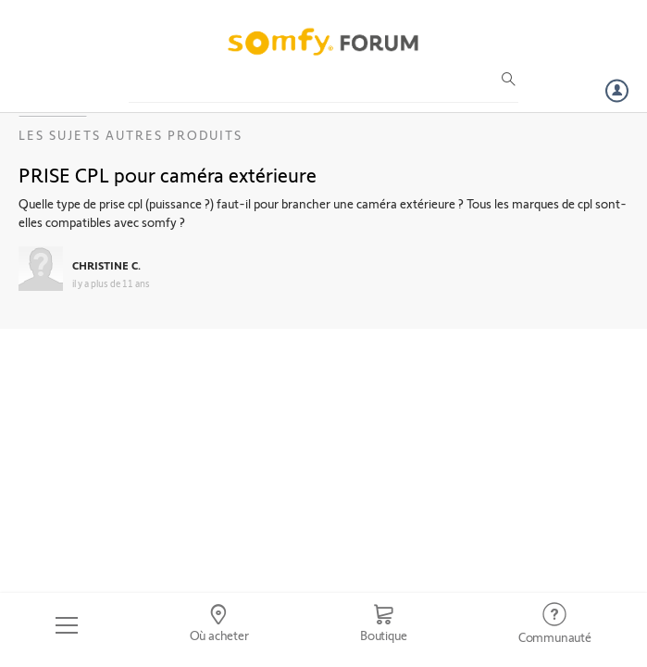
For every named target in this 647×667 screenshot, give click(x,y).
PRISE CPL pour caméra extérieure (168, 174)
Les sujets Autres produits (131, 135)
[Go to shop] (384, 625)
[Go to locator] (218, 625)
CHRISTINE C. (106, 264)
